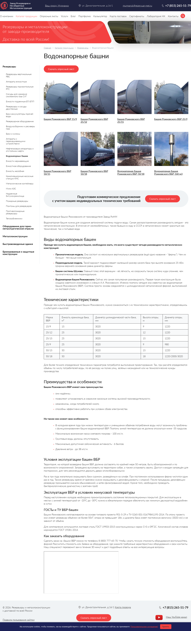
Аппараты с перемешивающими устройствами (15, 141)
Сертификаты (136, 16)
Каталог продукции (64, 47)
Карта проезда (123, 607)
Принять (165, 627)
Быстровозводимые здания (18, 244)
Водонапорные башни (17, 156)
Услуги (64, 16)
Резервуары (82, 47)
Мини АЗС (11, 188)
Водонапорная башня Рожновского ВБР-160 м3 (168, 172)
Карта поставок (118, 16)
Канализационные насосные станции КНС (19, 177)
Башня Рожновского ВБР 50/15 (57, 172)
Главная (47, 47)
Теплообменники (14, 218)
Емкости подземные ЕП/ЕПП (20, 101)
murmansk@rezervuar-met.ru (137, 5)
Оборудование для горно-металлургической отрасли (18, 227)
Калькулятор (100, 16)
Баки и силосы (13, 133)
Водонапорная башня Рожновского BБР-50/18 (130, 172)
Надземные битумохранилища (15, 194)
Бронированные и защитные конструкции (18, 252)
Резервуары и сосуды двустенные (16, 107)
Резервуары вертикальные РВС (18, 75)
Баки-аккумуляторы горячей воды (19, 115)
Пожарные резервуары (17, 201)
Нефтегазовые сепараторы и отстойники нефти (20, 149)
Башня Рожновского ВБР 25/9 (170, 119)
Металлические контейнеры (19, 183)
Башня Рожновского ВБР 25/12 (94, 120)
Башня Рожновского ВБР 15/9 (60, 119)
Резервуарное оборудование (20, 121)
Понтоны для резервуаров (19, 206)
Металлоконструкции (15, 236)
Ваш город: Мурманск (57, 5)
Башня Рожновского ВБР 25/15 (131, 120)
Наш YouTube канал (176, 617)
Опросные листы (49, 16)
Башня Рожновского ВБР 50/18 (94, 172)
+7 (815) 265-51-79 (178, 5)
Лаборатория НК (156, 16)
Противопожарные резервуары (15, 212)
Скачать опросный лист (61, 69)
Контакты (173, 16)
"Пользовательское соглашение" (144, 627)
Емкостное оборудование (18, 166)
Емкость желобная (15, 171)
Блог (73, 16)
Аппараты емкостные (16, 81)
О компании (6, 16)
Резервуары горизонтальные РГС (19, 87)
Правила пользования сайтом (18, 619)
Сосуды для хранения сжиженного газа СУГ (16, 95)
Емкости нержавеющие (17, 161)
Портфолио (84, 16)
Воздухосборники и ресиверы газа (20, 127)
